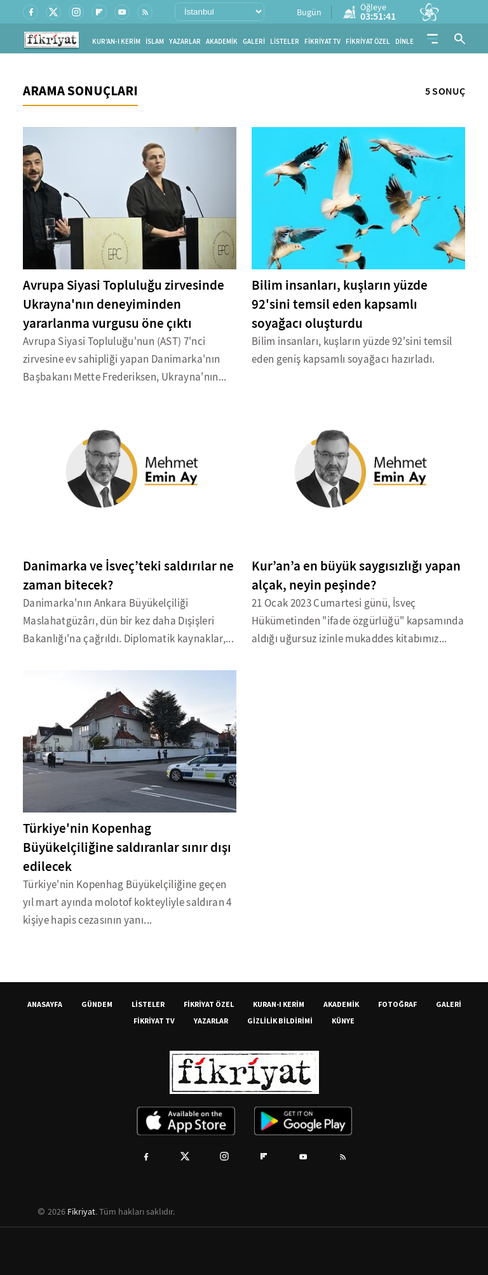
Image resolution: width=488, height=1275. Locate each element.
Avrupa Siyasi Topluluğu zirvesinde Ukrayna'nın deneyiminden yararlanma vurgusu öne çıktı (123, 304)
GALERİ (254, 41)
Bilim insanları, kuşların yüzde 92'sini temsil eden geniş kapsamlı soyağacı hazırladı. (352, 350)
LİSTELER (284, 41)
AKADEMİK (222, 41)
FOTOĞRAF (397, 1004)
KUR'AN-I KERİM (116, 41)
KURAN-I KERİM (278, 1004)
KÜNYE (343, 1020)
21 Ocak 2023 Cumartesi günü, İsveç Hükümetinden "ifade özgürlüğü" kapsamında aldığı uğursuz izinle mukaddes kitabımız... (358, 621)
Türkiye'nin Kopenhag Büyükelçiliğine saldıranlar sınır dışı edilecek (127, 847)
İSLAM (155, 41)
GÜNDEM (96, 1004)
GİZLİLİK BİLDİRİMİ (280, 1020)
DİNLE (404, 41)
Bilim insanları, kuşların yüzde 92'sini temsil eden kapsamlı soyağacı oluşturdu (340, 304)
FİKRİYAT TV (322, 41)
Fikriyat (81, 1211)
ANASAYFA (44, 1004)
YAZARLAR (185, 41)
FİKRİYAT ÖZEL (368, 41)
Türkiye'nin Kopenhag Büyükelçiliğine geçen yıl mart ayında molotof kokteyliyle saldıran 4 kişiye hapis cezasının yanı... (127, 902)
